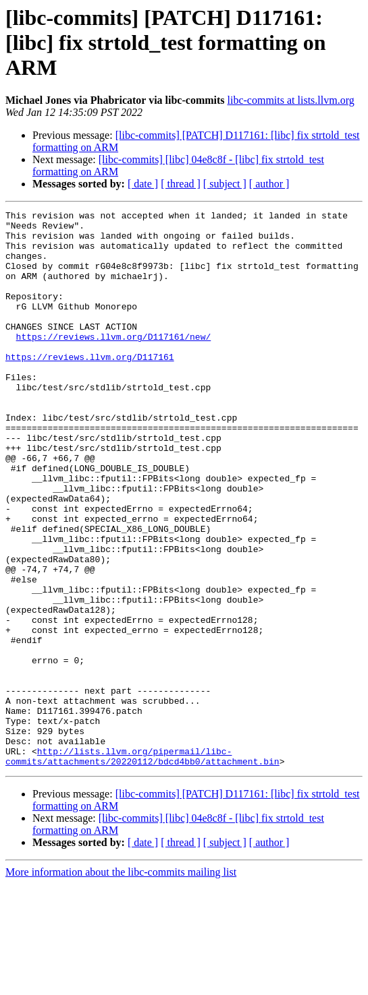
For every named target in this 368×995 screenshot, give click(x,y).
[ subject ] (224, 183)
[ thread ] (181, 183)
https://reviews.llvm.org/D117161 (89, 387)
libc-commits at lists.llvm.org (291, 100)
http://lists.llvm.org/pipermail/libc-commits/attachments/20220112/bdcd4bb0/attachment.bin (142, 866)
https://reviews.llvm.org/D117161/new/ (113, 363)
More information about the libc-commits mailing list (120, 983)
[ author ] (269, 183)
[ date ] (143, 183)
